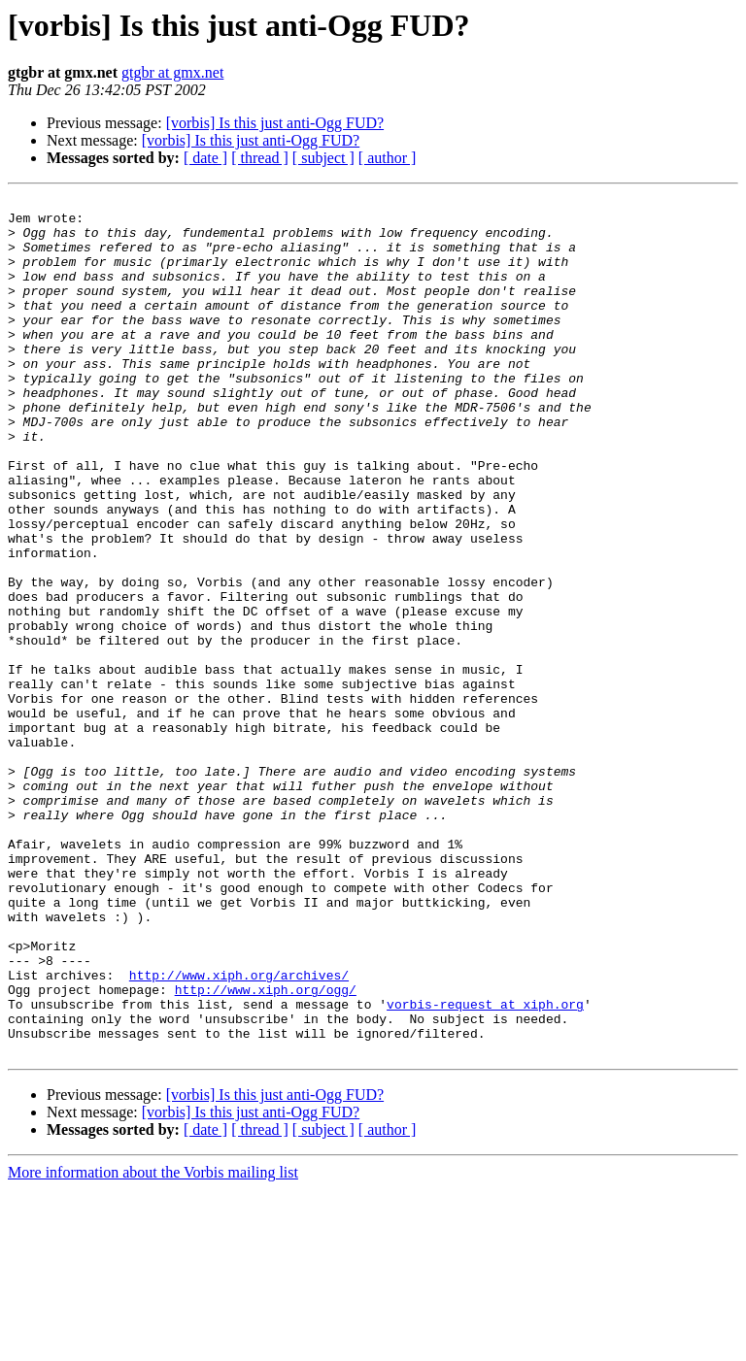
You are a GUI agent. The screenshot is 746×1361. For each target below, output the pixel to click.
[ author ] (387, 157)
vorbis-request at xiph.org (485, 1167)
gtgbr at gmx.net (172, 72)
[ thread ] (259, 157)
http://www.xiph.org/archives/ (239, 1132)
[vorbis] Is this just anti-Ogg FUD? (275, 123)
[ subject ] (323, 157)
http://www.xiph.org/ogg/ (265, 1149)
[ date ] (205, 157)
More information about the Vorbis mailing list (153, 1344)
